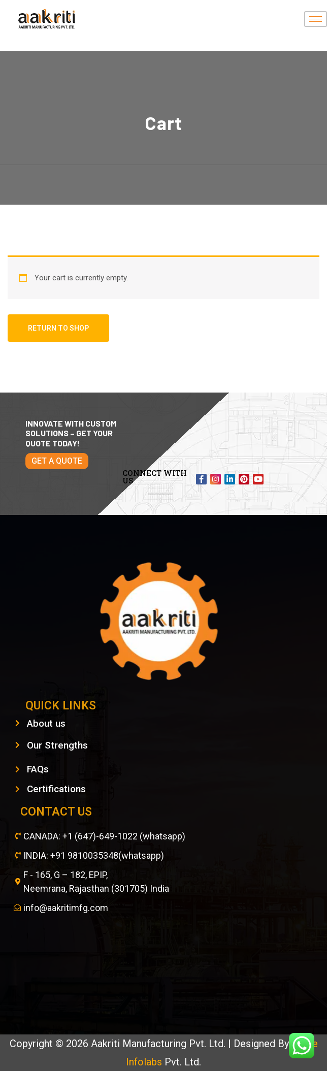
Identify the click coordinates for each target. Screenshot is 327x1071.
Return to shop (58, 328)
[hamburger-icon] (315, 19)
